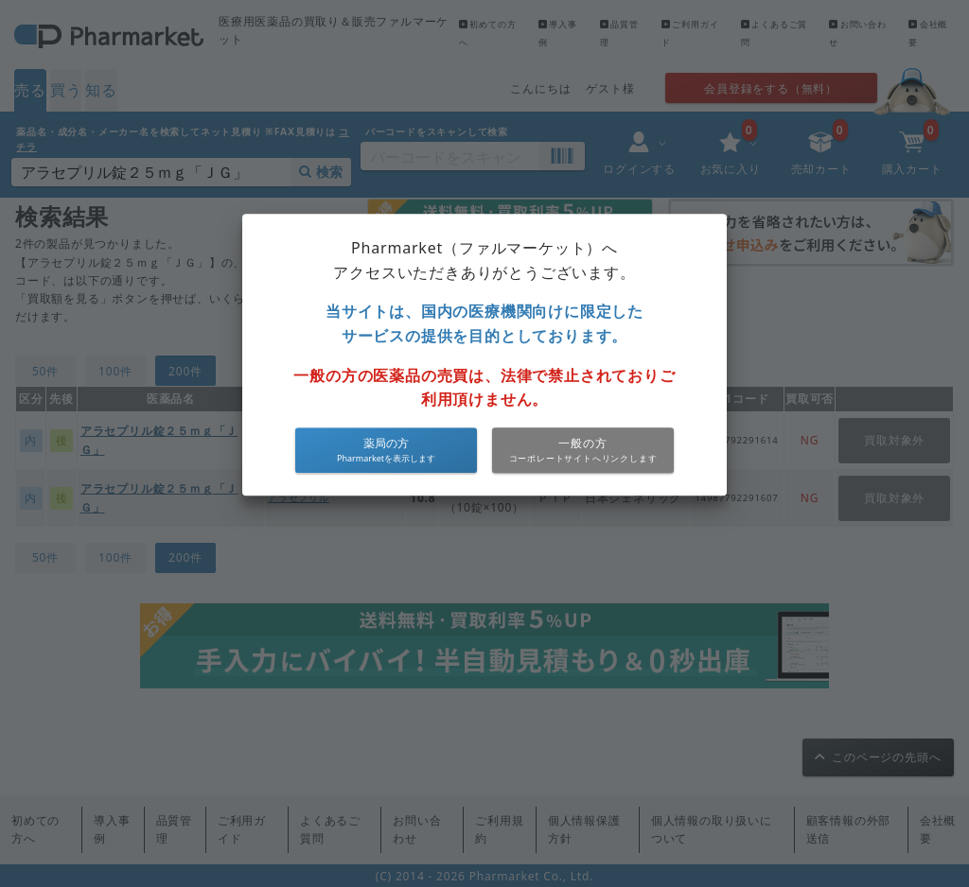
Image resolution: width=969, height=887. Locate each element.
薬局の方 (386, 443)
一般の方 (582, 443)
